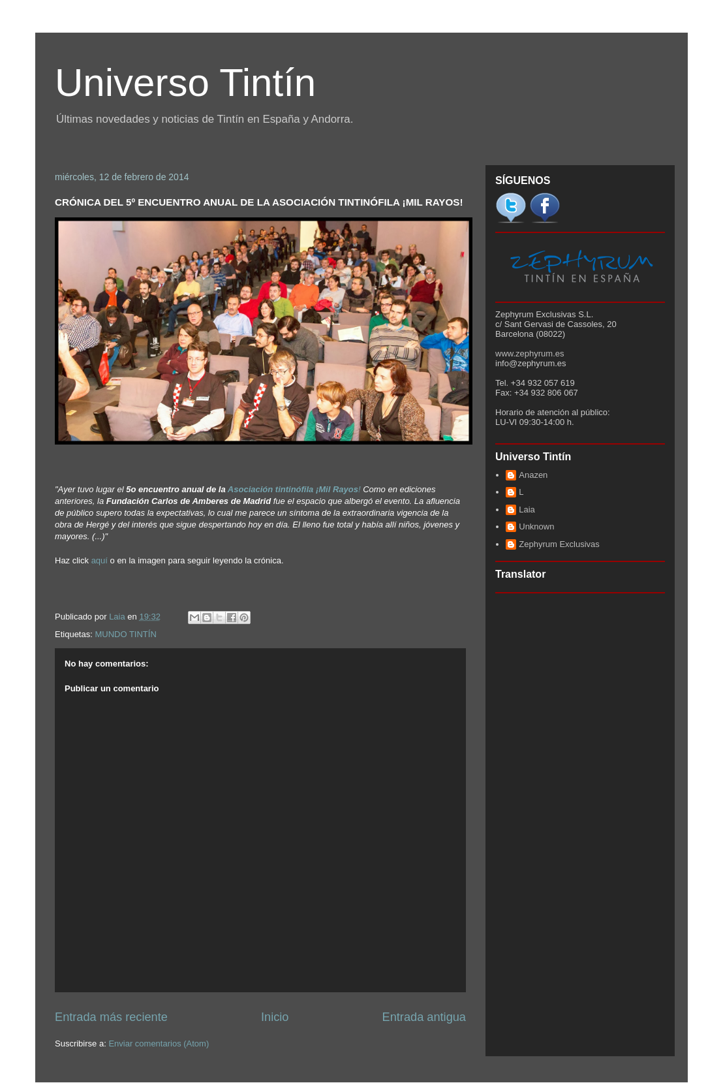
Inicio (274, 1017)
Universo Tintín (185, 82)
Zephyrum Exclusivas (559, 544)
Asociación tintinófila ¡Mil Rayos (293, 489)
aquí (99, 560)
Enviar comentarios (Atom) (158, 1043)
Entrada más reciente (111, 1017)
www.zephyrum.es (529, 353)
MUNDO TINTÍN (125, 634)
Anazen (533, 475)
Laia (527, 509)
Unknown (536, 526)
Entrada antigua (424, 1017)
